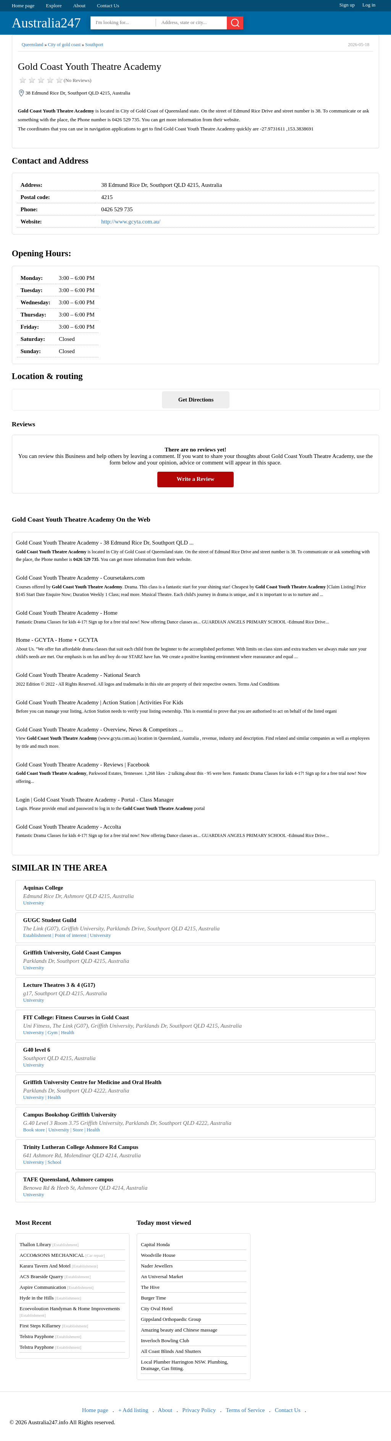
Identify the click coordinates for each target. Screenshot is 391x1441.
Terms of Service (245, 1410)
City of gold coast (64, 44)
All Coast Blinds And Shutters (171, 1351)
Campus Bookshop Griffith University (70, 1115)
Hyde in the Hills (50, 1298)
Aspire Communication (56, 1287)
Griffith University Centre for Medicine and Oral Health (92, 1082)
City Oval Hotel (157, 1308)
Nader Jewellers (157, 1266)
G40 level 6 (36, 1050)
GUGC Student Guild (49, 920)
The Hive (150, 1287)
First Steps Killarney (53, 1326)
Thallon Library (49, 1244)
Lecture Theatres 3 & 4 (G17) (59, 985)
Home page (23, 5)
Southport (94, 44)
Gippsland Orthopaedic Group (171, 1319)
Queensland (33, 44)
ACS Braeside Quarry (54, 1276)
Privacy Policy (199, 1410)
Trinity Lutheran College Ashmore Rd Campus (81, 1147)
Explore (53, 5)
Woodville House (158, 1255)
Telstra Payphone (50, 1336)
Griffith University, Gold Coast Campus (72, 952)
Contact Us (108, 5)
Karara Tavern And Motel (58, 1266)
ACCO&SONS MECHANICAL (62, 1255)
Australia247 (46, 23)
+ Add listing (133, 1410)
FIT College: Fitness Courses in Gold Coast (76, 1017)
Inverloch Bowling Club (165, 1340)
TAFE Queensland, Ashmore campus (68, 1179)
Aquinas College (43, 888)
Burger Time (153, 1298)
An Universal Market (162, 1276)
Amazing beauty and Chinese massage (179, 1330)
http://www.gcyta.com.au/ (130, 221)
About (79, 5)
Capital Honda (155, 1244)
